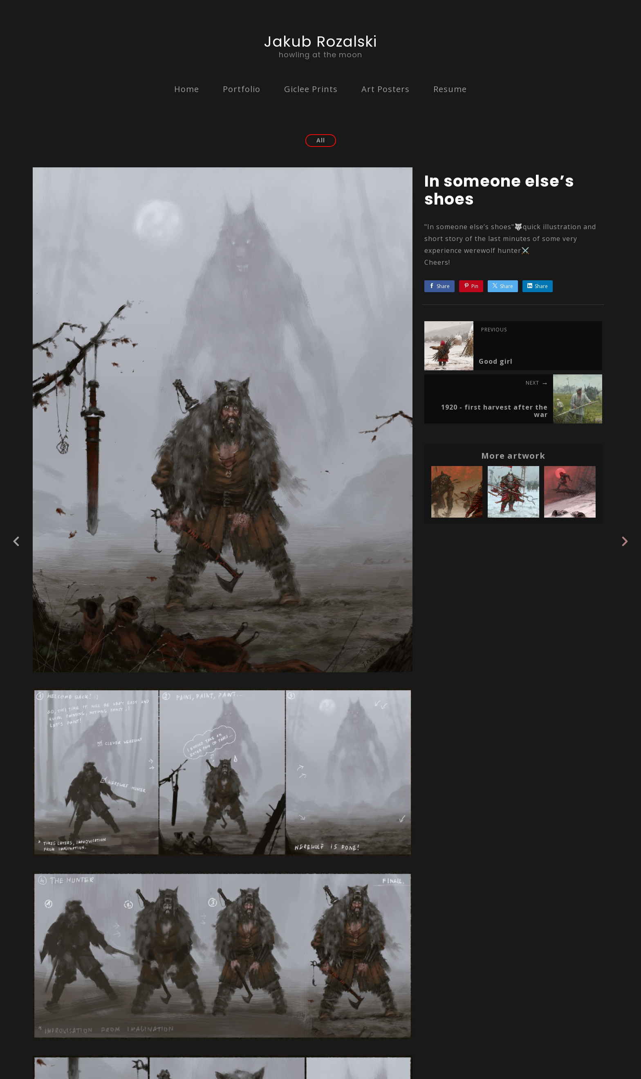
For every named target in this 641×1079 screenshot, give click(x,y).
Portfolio (241, 89)
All (320, 140)
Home (186, 89)
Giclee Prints (311, 89)
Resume (450, 89)
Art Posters (385, 89)
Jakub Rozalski (320, 41)
